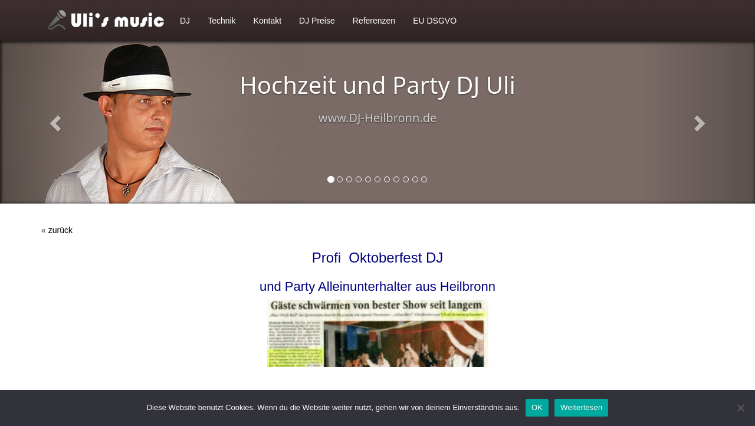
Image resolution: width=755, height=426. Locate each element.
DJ (185, 20)
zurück (60, 230)
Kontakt (267, 20)
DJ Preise (317, 20)
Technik (221, 20)
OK (537, 407)
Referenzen (374, 20)
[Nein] (740, 408)
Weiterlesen (581, 407)
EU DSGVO (435, 20)
